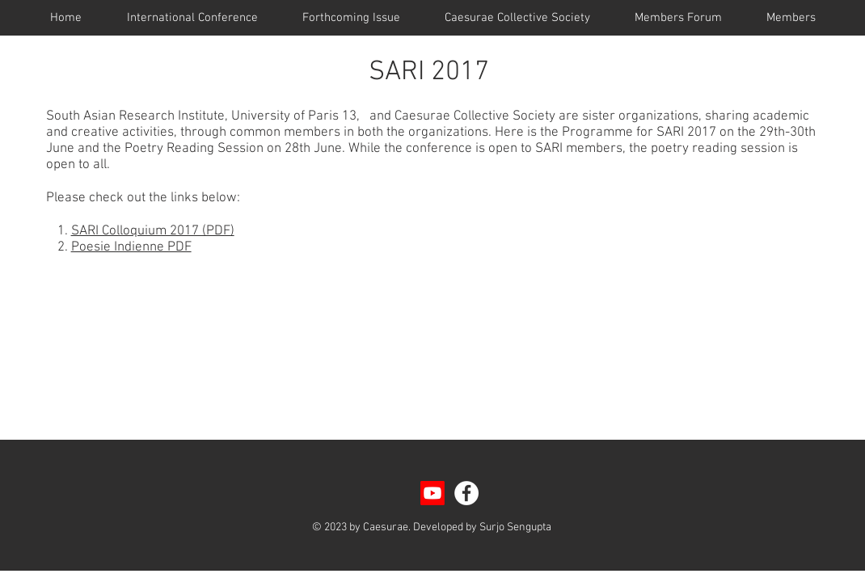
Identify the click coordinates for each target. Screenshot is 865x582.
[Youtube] (432, 493)
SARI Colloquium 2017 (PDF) (152, 231)
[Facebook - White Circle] (466, 493)
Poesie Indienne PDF (131, 247)
